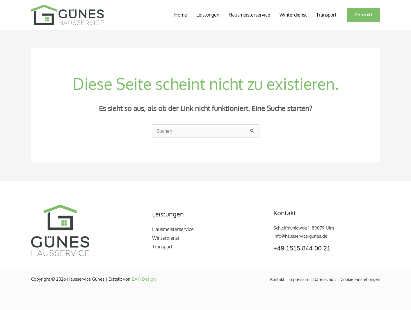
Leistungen (207, 15)
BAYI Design (144, 279)
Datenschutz (325, 279)
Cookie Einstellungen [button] (360, 279)
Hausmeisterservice (249, 15)
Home (180, 15)
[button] (363, 15)
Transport (326, 15)
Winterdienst (293, 15)
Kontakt (277, 279)
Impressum (299, 279)
